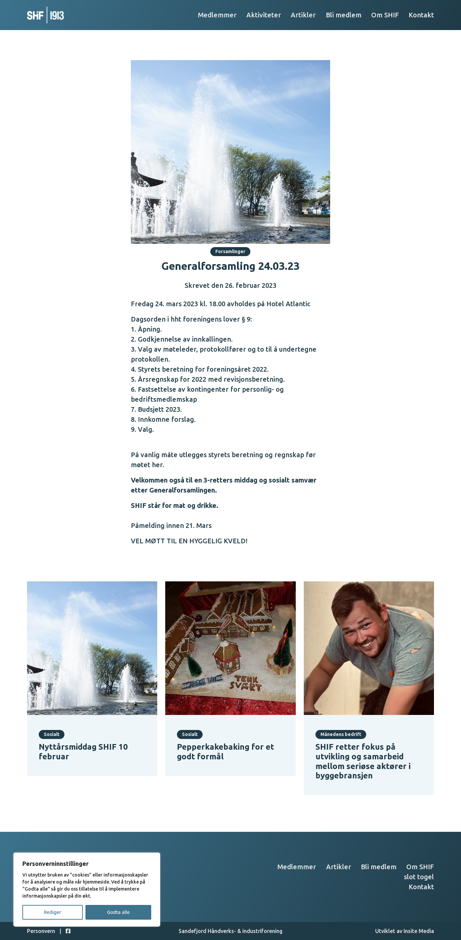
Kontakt (421, 15)
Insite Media (419, 931)
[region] (86, 890)
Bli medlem (344, 15)
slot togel (419, 877)
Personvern (41, 931)
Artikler (303, 15)
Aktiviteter (263, 15)
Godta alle (118, 912)
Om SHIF (385, 15)
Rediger (52, 912)
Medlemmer (217, 15)
